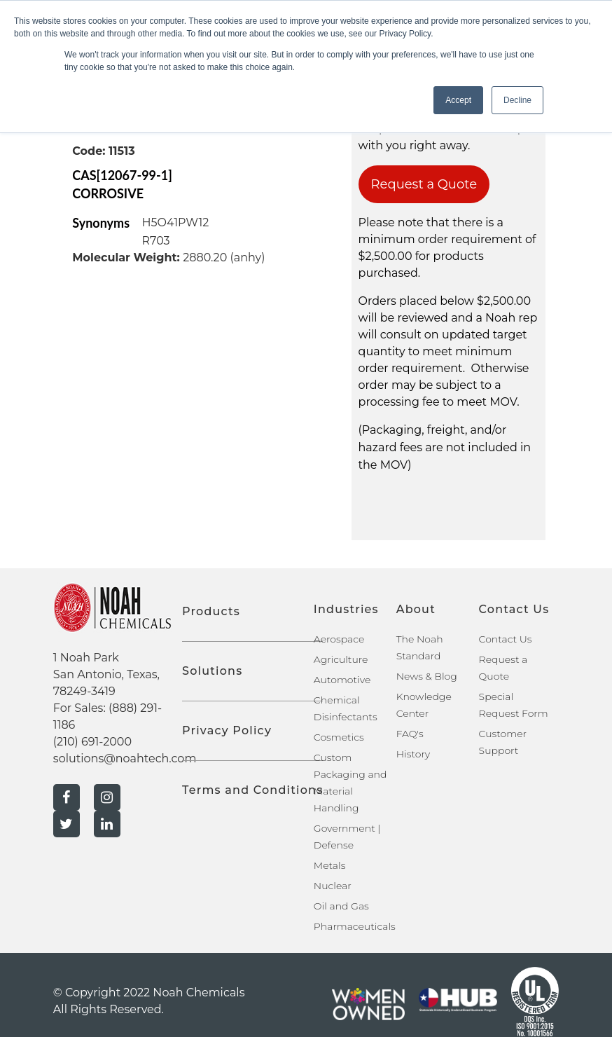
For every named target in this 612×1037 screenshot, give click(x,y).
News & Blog (426, 676)
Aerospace (339, 639)
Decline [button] (517, 100)
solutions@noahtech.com (125, 758)
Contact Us (505, 639)
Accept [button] (458, 100)
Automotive (342, 679)
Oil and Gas (341, 906)
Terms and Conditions (252, 790)
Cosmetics (339, 737)
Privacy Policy (227, 730)
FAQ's (410, 733)
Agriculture (341, 659)
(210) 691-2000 (92, 741)
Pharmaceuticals (355, 926)
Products (211, 611)
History (413, 754)
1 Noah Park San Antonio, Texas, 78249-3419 (106, 674)
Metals (330, 865)
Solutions (212, 671)
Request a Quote (424, 184)
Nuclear (333, 885)
